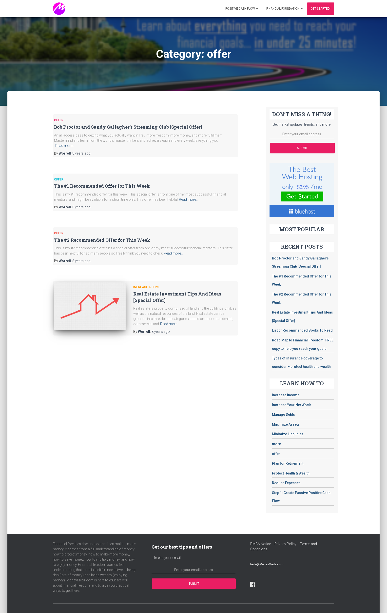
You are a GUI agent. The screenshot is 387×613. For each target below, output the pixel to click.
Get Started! (320, 8)
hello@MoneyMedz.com (266, 564)
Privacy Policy (285, 544)
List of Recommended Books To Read (302, 330)
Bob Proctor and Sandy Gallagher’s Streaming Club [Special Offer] (128, 127)
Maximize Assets (286, 424)
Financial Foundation (284, 8)
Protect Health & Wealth (291, 473)
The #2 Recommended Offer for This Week (102, 240)
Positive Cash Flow (241, 8)
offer (58, 120)
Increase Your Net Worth (291, 405)
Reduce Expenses (286, 483)
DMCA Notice (260, 544)
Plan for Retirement (287, 463)
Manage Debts (283, 414)
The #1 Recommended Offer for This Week (102, 186)
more (276, 444)
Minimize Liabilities (287, 434)
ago (81, 153)
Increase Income (146, 287)
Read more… (65, 146)
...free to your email (166, 558)
